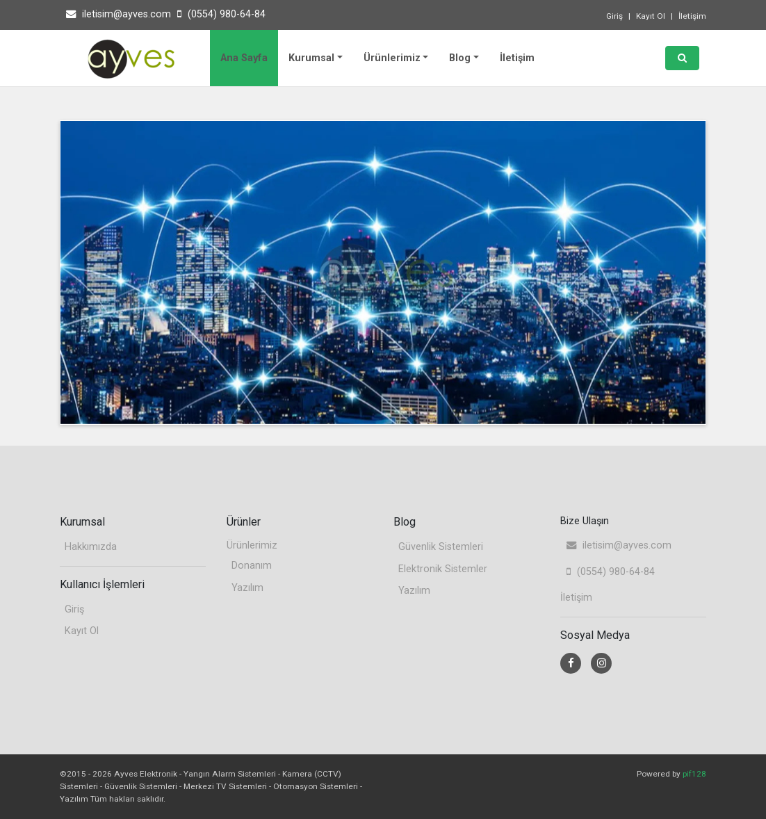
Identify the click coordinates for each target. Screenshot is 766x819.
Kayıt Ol (650, 16)
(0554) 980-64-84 (221, 14)
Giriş (614, 16)
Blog (460, 58)
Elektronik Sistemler (442, 569)
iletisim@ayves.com (118, 14)
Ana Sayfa (244, 58)
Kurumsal (311, 58)
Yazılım (247, 588)
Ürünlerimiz (392, 58)
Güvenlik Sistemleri (440, 547)
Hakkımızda (91, 547)
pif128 (694, 774)
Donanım (251, 565)
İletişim (692, 16)
